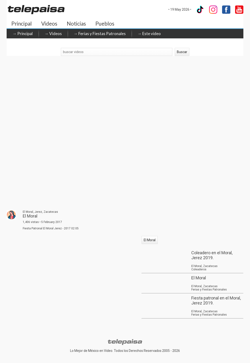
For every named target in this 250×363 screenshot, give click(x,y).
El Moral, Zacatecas (204, 266)
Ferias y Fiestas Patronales (209, 289)
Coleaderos (198, 269)
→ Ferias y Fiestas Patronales (100, 33)
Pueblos (104, 23)
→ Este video (149, 33)
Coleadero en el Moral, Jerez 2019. (211, 255)
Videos (49, 23)
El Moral (150, 240)
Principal (21, 23)
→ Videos (53, 33)
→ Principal (23, 33)
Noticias (76, 23)
